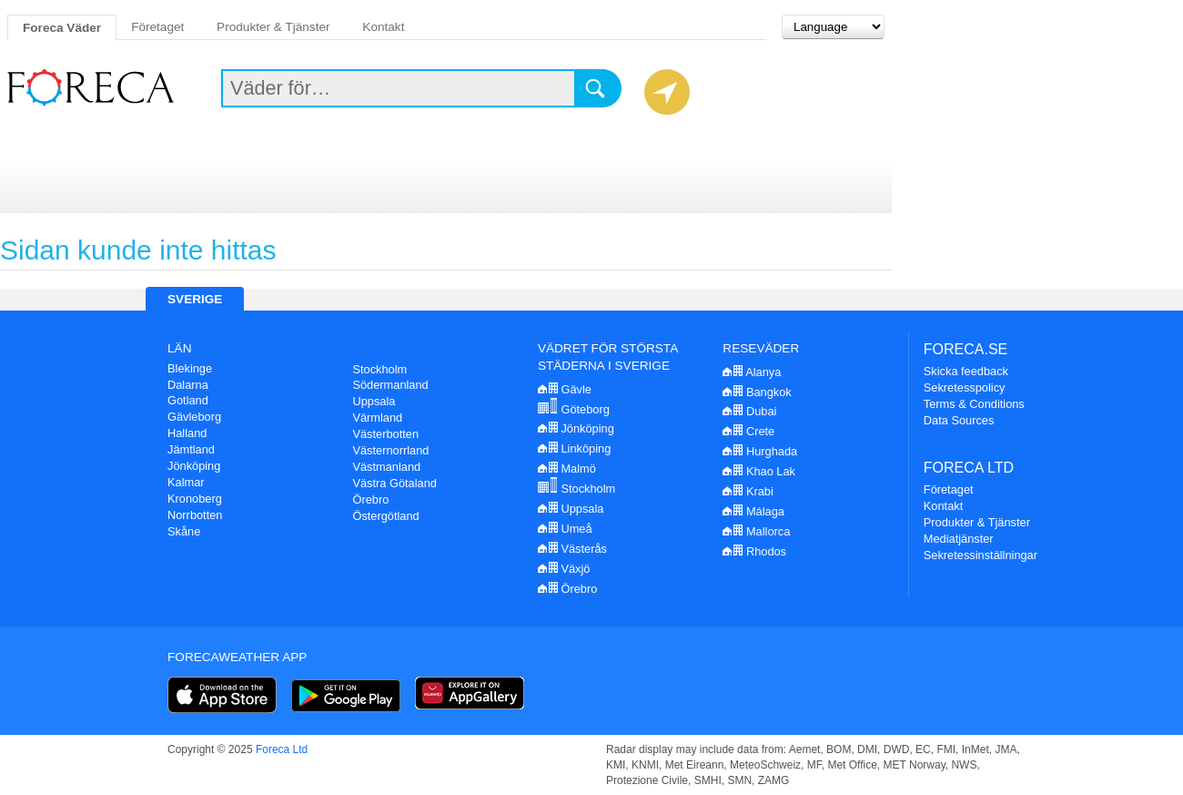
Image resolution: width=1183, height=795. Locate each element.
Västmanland (386, 467)
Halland (187, 433)
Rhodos (754, 551)
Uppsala (373, 401)
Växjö (564, 569)
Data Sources (959, 420)
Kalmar (186, 482)
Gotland (187, 400)
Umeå (565, 528)
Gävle (565, 389)
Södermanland (390, 385)
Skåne (183, 531)
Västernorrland (390, 450)
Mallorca (756, 531)
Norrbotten (194, 515)
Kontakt (383, 27)
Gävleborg (194, 416)
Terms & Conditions (974, 404)
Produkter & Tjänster (273, 27)
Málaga (753, 511)
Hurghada (760, 451)
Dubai (749, 411)
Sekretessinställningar (980, 555)
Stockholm (379, 369)
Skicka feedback (966, 371)
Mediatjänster (959, 538)
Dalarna (187, 385)
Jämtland (191, 449)
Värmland (377, 417)
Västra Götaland (394, 483)
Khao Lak (759, 471)
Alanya (752, 372)
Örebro (370, 499)
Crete (748, 431)
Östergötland (385, 516)
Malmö (567, 468)
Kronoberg (194, 498)
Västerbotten (385, 434)
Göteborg (574, 409)
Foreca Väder (62, 28)
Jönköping (193, 466)
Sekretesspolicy (965, 387)
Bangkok (757, 392)
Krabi (748, 491)
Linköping (574, 448)
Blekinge (189, 368)
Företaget (157, 27)
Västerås (572, 548)
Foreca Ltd (282, 749)
